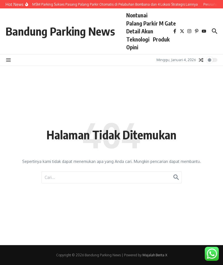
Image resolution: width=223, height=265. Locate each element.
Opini (132, 47)
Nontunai (137, 15)
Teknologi (138, 39)
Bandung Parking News (60, 31)
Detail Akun (139, 31)
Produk (161, 39)
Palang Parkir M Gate (151, 23)
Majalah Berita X (154, 255)
